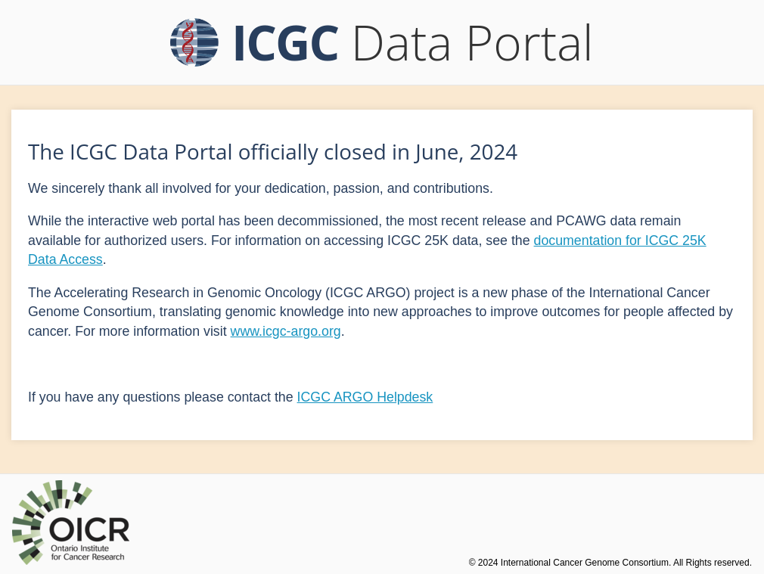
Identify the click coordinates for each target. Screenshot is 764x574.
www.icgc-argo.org (286, 331)
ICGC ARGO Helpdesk (365, 397)
